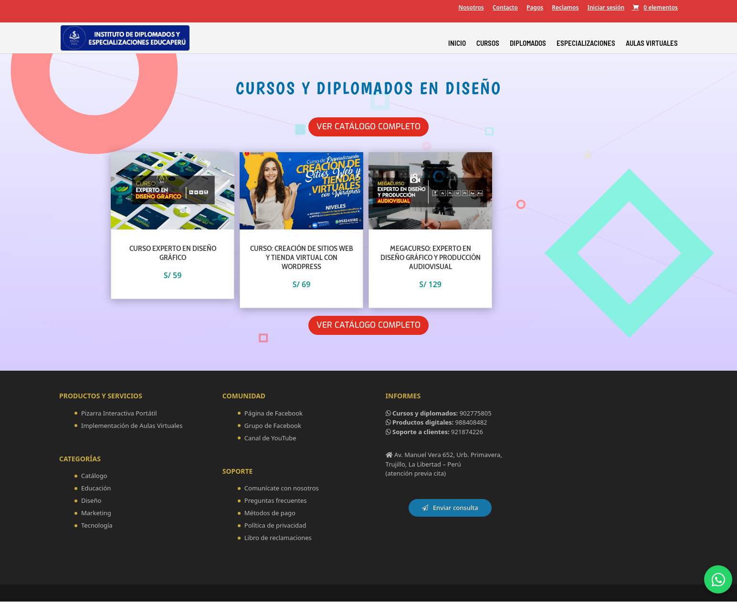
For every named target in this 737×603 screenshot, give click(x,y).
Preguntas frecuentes (275, 502)
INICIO (457, 43)
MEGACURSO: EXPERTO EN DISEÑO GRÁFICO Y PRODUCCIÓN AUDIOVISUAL (430, 257)
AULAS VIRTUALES (652, 43)
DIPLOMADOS (528, 43)
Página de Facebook (273, 414)
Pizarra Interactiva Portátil (119, 414)
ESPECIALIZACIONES (586, 43)
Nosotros (471, 8)
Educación (96, 489)
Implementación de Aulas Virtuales (131, 427)
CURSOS (487, 43)
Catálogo (94, 477)
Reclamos (565, 8)
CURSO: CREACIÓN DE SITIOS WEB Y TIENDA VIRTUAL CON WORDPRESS (301, 257)
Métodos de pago (269, 514)
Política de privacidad (275, 526)
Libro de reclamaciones (278, 539)
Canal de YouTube (270, 439)
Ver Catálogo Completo (369, 127)
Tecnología (97, 526)
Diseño (91, 502)
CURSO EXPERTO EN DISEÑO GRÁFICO (172, 253)
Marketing (96, 514)
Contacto (505, 8)
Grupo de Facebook (272, 427)
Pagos (534, 8)
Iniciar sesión (605, 8)
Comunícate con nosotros (281, 489)
